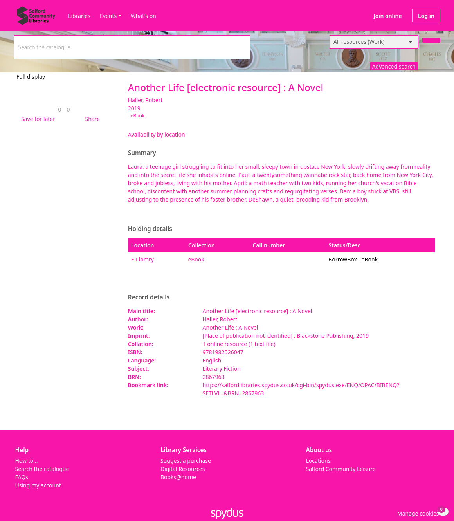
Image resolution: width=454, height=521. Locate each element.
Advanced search (394, 66)
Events (108, 16)
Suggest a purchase (185, 460)
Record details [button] (148, 297)
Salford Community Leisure (341, 468)
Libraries (79, 16)
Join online (388, 16)
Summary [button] (142, 153)
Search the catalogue (42, 468)
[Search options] (374, 42)
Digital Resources (182, 468)
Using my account (38, 485)
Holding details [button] (150, 229)
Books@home (178, 477)
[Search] (431, 40)
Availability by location (156, 134)
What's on (143, 16)
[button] (36, 119)
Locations (318, 460)
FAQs (21, 477)
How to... (26, 460)
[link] (59, 109)
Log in (426, 16)
